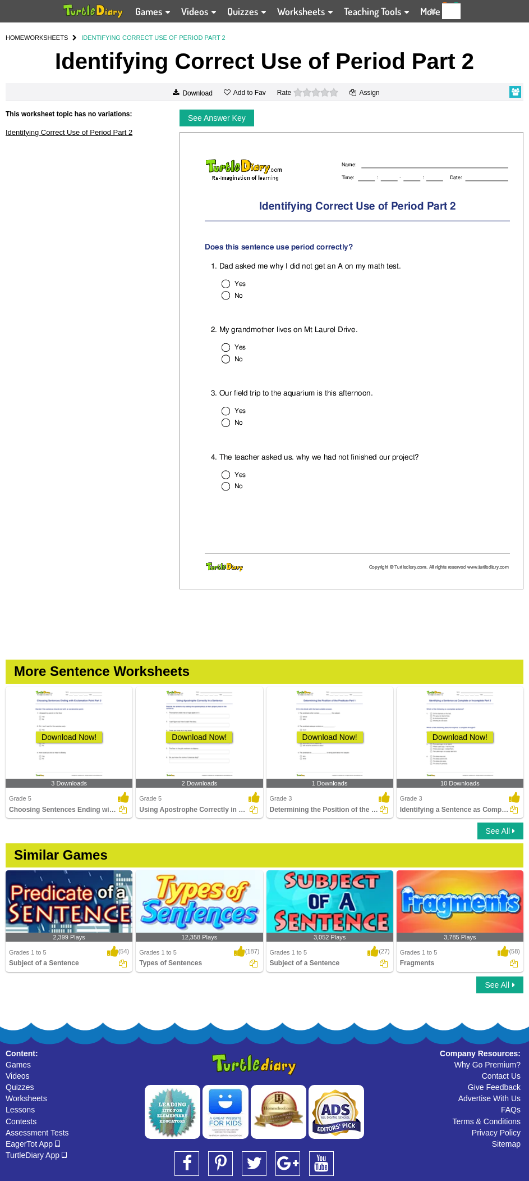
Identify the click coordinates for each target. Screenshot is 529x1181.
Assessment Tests (37, 1132)
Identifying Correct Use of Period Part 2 (69, 132)
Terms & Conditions (487, 1121)
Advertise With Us (489, 1098)
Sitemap (506, 1143)
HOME (15, 37)
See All (500, 830)
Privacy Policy (496, 1132)
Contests (21, 1121)
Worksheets (26, 1098)
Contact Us (501, 1075)
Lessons (20, 1109)
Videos (18, 1075)
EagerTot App (33, 1143)
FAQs (511, 1109)
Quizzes (20, 1087)
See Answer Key (217, 117)
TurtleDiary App (36, 1155)
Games (18, 1064)
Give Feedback (494, 1087)
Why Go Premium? (487, 1064)
